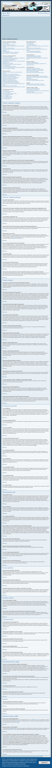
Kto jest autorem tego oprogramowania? (33, 88)
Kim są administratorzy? (30, 42)
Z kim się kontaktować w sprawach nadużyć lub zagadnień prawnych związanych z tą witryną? (37, 91)
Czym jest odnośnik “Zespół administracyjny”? (34, 52)
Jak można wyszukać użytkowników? (32, 71)
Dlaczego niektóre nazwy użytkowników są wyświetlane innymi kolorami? (36, 50)
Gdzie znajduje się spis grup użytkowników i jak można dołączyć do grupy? (37, 46)
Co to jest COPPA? (6, 43)
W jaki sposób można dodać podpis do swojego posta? (12, 75)
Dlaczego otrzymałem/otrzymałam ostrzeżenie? (10, 81)
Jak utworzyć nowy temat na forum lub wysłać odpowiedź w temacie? (12, 73)
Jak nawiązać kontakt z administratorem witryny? (34, 92)
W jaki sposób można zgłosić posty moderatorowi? (11, 82)
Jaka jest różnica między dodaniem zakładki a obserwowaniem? (37, 76)
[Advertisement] (26, 27)
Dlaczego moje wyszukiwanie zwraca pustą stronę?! (35, 70)
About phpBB (17, 722)
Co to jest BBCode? (6, 90)
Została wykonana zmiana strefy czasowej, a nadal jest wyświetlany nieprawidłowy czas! (14, 62)
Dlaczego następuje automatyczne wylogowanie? (11, 52)
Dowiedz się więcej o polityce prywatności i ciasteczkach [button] (15, 765)
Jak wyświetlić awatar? (6, 65)
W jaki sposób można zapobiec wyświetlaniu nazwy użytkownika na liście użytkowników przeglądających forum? (14, 58)
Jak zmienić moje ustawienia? (8, 56)
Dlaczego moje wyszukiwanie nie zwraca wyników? (34, 69)
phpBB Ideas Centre (12, 729)
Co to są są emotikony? (6, 92)
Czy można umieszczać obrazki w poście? (10, 93)
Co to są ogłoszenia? (6, 95)
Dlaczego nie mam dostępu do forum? (9, 79)
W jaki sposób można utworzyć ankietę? (9, 76)
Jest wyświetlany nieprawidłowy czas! (9, 60)
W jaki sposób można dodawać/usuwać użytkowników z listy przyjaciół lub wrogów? (36, 64)
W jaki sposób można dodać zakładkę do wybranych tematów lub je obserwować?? (37, 78)
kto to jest (9, 737)
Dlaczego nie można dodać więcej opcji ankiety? (11, 77)
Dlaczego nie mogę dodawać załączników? (10, 80)
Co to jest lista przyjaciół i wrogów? (32, 62)
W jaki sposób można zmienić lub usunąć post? (10, 74)
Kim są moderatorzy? (30, 43)
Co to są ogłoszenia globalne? (8, 94)
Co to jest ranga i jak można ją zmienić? (9, 66)
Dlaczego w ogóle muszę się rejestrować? (10, 42)
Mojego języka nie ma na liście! (8, 63)
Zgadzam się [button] (44, 762)
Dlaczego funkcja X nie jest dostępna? (32, 89)
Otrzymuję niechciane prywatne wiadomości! (33, 56)
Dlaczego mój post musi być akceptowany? (10, 85)
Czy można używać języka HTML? (8, 91)
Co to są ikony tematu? (6, 98)
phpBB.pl (14, 238)
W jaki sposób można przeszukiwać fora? (33, 68)
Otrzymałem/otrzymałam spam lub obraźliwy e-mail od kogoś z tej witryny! (37, 58)
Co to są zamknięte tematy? (7, 97)
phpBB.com (20, 238)
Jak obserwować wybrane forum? (32, 79)
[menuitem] (8, 13)
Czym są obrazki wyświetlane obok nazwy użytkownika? (12, 64)
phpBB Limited (34, 719)
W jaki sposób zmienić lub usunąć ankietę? (10, 78)
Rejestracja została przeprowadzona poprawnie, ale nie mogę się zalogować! (13, 46)
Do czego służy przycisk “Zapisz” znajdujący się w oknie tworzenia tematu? (14, 84)
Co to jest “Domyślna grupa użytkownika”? (33, 51)
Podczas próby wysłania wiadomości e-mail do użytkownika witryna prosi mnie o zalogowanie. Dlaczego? (14, 68)
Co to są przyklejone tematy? (7, 96)
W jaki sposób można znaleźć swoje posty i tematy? (35, 72)
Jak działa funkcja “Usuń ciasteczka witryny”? (10, 53)
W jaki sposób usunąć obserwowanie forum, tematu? (35, 80)
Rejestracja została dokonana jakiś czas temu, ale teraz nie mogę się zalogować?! (14, 50)
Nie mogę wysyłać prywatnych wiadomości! (33, 55)
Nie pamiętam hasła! (6, 51)
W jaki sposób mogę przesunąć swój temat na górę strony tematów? (14, 86)
